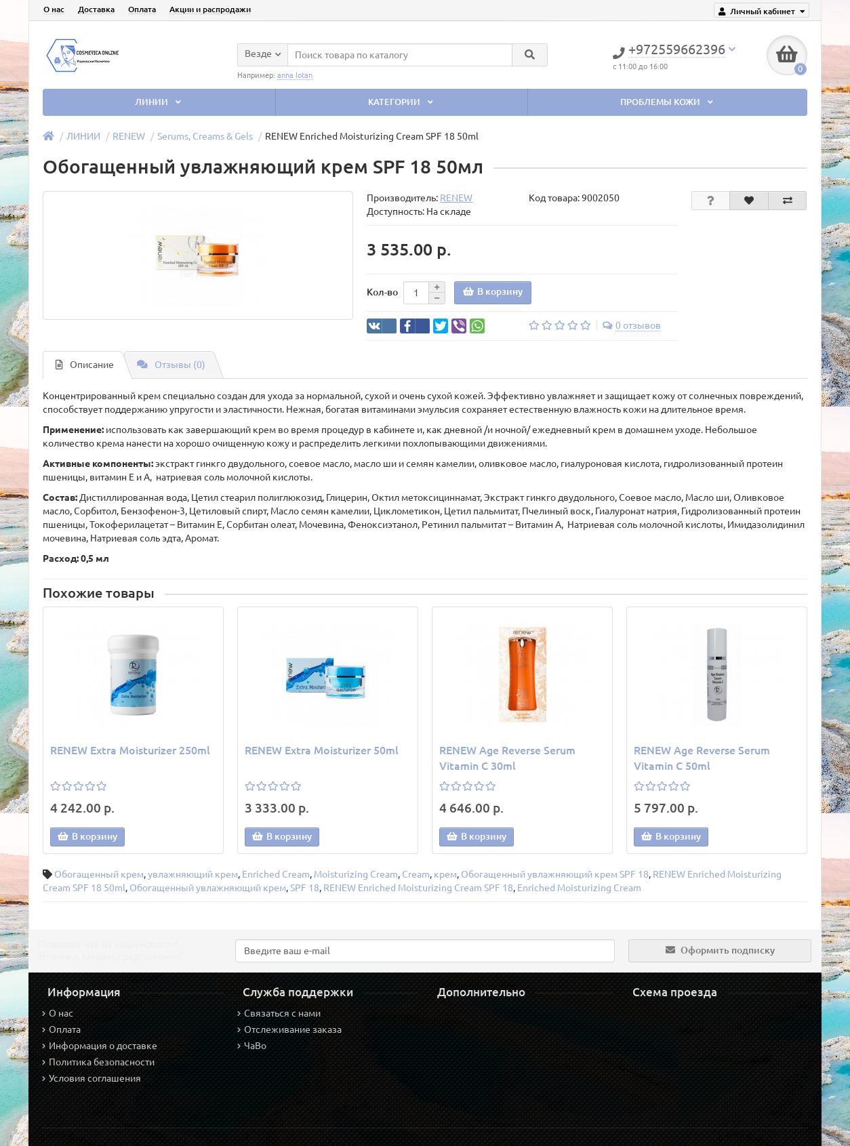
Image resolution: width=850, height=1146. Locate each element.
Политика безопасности (98, 1062)
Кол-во (382, 292)
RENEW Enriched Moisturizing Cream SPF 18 (418, 887)
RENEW (129, 136)
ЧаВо (251, 1045)
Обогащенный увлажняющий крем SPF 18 (555, 874)
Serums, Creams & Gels (205, 136)
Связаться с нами (279, 1013)
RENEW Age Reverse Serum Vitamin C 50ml (702, 758)
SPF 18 (304, 887)
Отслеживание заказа (289, 1029)
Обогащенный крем (99, 874)
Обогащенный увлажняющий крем (207, 887)
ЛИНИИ (159, 102)
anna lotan (294, 74)
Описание (85, 364)
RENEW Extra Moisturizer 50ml (322, 750)
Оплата (142, 9)
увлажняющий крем (193, 874)
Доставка (96, 9)
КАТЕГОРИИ (402, 102)
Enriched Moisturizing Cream (579, 887)
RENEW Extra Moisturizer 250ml (130, 750)
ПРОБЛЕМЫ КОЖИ (668, 102)
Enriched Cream (276, 874)
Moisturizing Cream (356, 874)
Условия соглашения (91, 1078)
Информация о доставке (99, 1045)
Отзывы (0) (171, 364)
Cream (416, 874)
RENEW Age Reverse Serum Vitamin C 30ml (507, 758)
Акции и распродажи (210, 9)
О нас (53, 9)
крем (445, 874)
